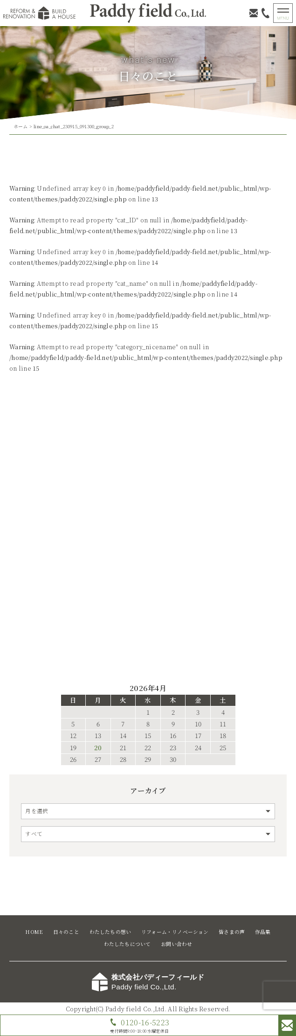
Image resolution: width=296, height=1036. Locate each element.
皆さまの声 (232, 931)
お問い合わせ (176, 943)
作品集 (263, 931)
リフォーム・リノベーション (175, 931)
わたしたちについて (127, 943)
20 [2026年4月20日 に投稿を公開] (98, 748)
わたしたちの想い (110, 931)
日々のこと (66, 931)
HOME (34, 931)
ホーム (21, 126)
